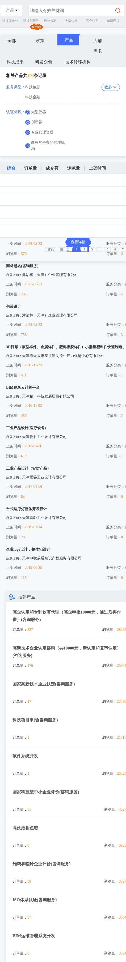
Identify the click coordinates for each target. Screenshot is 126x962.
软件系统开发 (25, 756)
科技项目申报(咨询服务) (35, 720)
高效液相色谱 (25, 828)
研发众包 (43, 62)
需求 (97, 51)
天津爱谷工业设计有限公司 (44, 437)
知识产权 (113, 21)
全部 (11, 40)
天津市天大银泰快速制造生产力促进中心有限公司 (63, 356)
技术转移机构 (78, 62)
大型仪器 (71, 21)
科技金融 (50, 21)
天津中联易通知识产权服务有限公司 (52, 558)
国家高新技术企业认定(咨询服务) (43, 684)
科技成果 (15, 62)
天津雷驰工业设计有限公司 (44, 518)
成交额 (52, 168)
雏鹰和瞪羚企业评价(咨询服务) (41, 864)
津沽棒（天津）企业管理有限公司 (50, 275)
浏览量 (73, 168)
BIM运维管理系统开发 (33, 935)
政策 (40, 40)
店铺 (97, 40)
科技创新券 (31, 21)
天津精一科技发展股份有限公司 (48, 396)
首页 (51, 249)
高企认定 (92, 21)
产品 (69, 40)
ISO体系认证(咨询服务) (34, 900)
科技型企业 (10, 21)
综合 (11, 168)
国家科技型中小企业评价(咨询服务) (45, 792)
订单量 (30, 168)
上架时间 (97, 168)
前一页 (65, 249)
